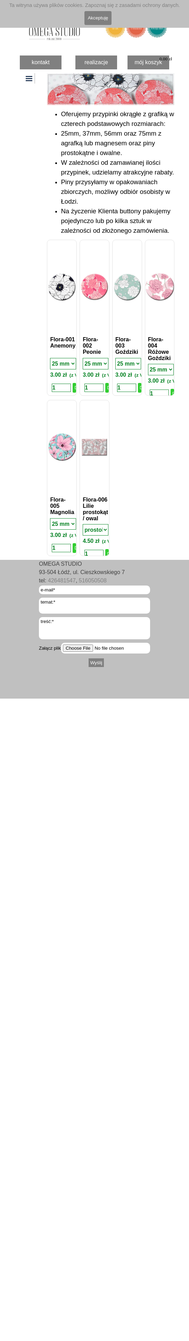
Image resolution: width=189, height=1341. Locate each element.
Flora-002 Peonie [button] (92, 345)
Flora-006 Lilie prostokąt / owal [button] (95, 509)
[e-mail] (94, 590)
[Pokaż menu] (29, 78)
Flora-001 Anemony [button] (62, 342)
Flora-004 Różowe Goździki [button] (159, 348)
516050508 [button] (93, 580)
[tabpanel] (110, 172)
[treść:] (94, 628)
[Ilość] (61, 388)
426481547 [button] (62, 580)
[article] (62, 318)
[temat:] (94, 606)
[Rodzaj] (63, 363)
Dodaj (75, 387)
